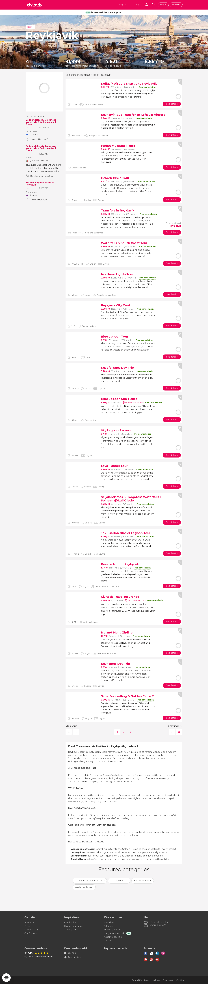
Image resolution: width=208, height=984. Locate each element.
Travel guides (71, 929)
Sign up (176, 4)
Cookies (180, 980)
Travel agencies (112, 929)
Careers (108, 940)
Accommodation (113, 937)
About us (29, 922)
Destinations (71, 922)
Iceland (30, 27)
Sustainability (31, 929)
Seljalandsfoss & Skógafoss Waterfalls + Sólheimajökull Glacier (41, 122)
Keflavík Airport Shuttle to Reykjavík (40, 184)
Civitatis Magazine (73, 926)
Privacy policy (168, 980)
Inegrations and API (114, 933)
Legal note (155, 980)
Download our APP (75, 948)
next (171, 732)
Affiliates (108, 926)
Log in (163, 4)
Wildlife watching (84, 887)
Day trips (119, 880)
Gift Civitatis (30, 933)
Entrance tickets (142, 880)
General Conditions (140, 980)
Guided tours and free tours (90, 880)
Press (27, 926)
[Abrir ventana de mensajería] (6, 977)
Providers (109, 922)
